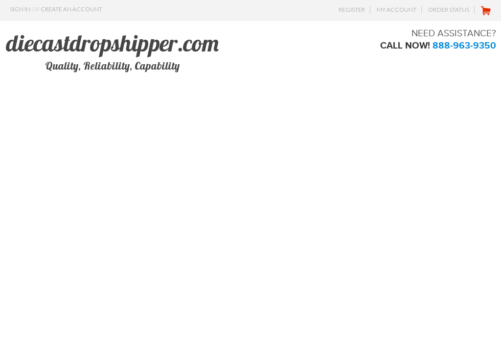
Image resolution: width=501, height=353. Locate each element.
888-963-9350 (464, 45)
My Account (396, 9)
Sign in (20, 9)
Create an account (71, 9)
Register (352, 9)
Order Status (448, 9)
